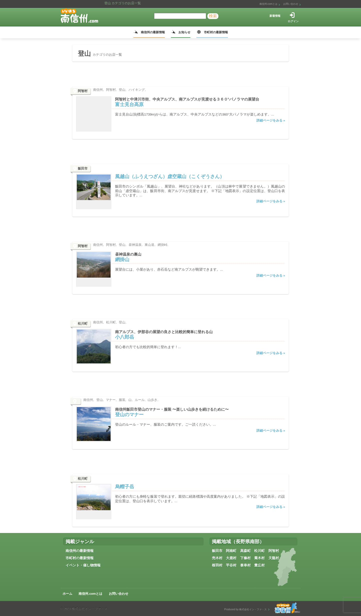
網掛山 (122, 259)
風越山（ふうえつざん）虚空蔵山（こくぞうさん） (169, 176)
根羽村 (217, 565)
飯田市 (217, 551)
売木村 (217, 558)
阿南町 (231, 551)
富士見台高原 (129, 104)
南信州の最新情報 (153, 32)
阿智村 (273, 551)
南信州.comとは (268, 4)
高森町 (245, 551)
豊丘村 (259, 565)
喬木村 (259, 558)
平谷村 (231, 565)
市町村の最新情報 (216, 32)
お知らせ (184, 32)
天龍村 (273, 558)
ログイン (293, 21)
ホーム (67, 593)
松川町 (259, 551)
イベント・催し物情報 (83, 565)
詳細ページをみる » (270, 120)
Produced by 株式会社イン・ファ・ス (245, 609)
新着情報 (274, 15)
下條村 (245, 558)
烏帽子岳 (124, 486)
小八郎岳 (124, 337)
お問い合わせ (290, 4)
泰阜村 (245, 565)
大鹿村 (231, 558)
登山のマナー (129, 414)
